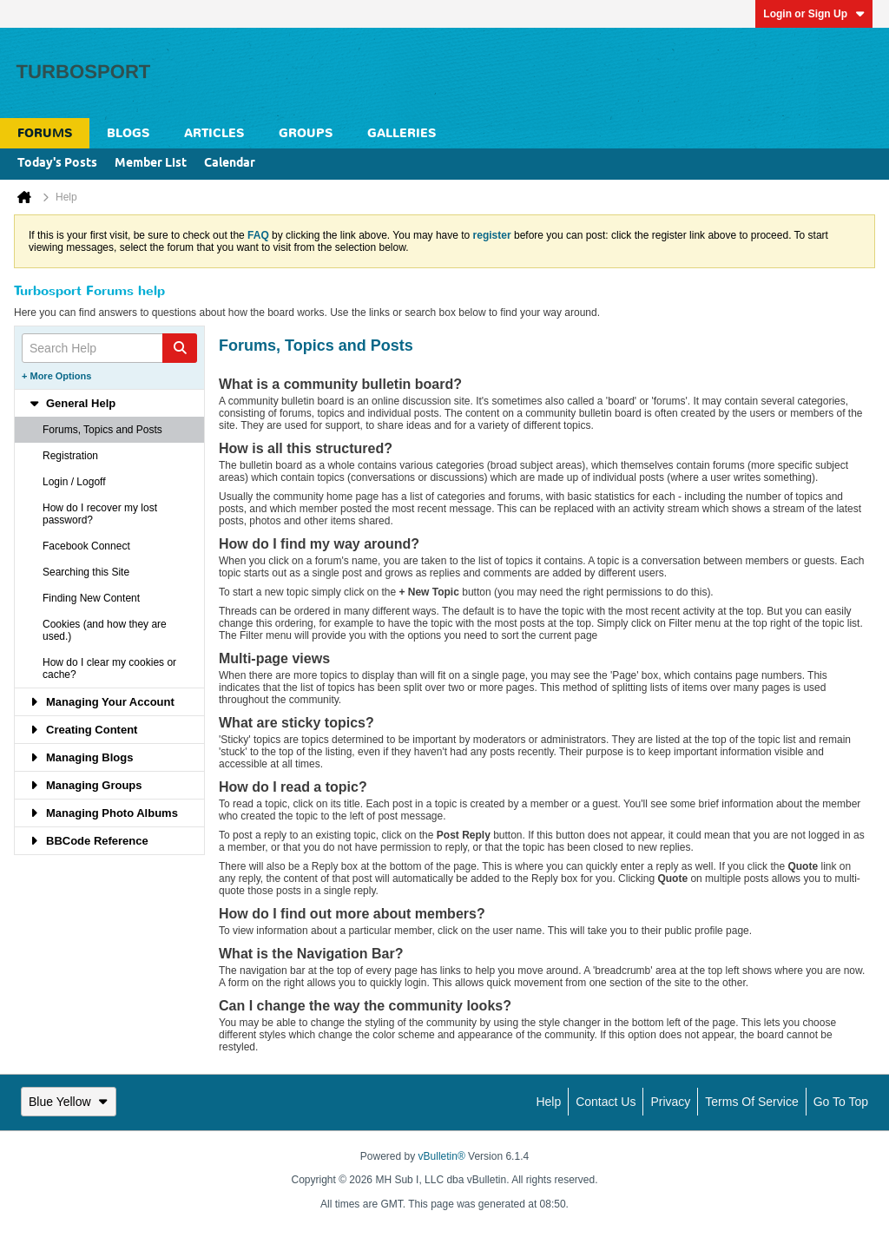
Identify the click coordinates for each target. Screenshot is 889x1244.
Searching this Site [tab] (86, 572)
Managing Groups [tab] (85, 785)
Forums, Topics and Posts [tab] (102, 430)
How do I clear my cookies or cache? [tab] (109, 668)
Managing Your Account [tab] (102, 701)
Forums (44, 133)
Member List (151, 163)
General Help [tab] (72, 403)
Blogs (128, 133)
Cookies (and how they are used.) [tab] (105, 630)
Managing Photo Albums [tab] (103, 812)
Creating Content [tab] (83, 729)
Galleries (401, 133)
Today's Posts (57, 163)
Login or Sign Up (814, 14)
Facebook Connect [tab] (86, 546)
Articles (214, 133)
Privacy (670, 1102)
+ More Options (56, 376)
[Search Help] (109, 348)
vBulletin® (441, 1156)
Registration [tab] (70, 456)
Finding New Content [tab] (91, 598)
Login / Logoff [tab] (74, 482)
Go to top (840, 1102)
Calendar (229, 163)
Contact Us (605, 1102)
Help (548, 1102)
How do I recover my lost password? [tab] (100, 514)
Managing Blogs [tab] (81, 757)
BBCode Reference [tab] (88, 840)
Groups (306, 133)
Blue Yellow (69, 1102)
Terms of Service (751, 1102)
